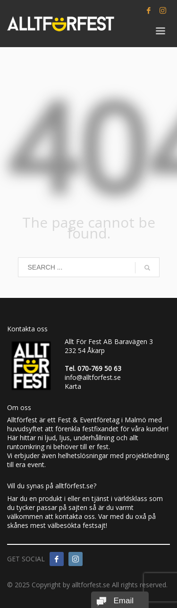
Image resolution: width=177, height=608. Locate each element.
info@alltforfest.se (93, 377)
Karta (73, 386)
